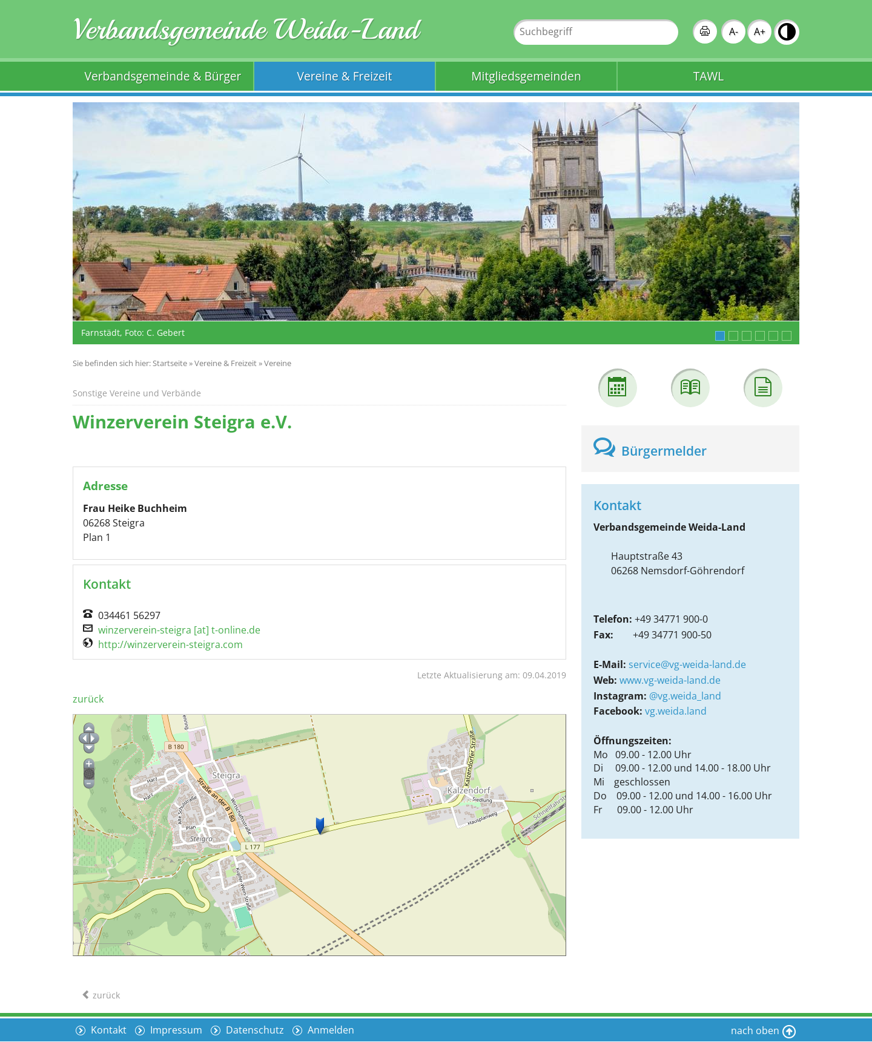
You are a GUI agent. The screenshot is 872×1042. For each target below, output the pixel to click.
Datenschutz (253, 1030)
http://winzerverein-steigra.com (170, 644)
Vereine (277, 363)
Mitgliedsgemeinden (526, 76)
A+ (759, 31)
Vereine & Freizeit (344, 76)
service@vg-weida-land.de (687, 664)
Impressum (175, 1030)
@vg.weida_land (685, 696)
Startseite (170, 363)
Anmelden (329, 1030)
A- (733, 31)
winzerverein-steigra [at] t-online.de (179, 630)
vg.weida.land (676, 711)
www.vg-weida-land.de (670, 680)
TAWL (708, 76)
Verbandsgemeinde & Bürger (163, 76)
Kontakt (107, 1030)
